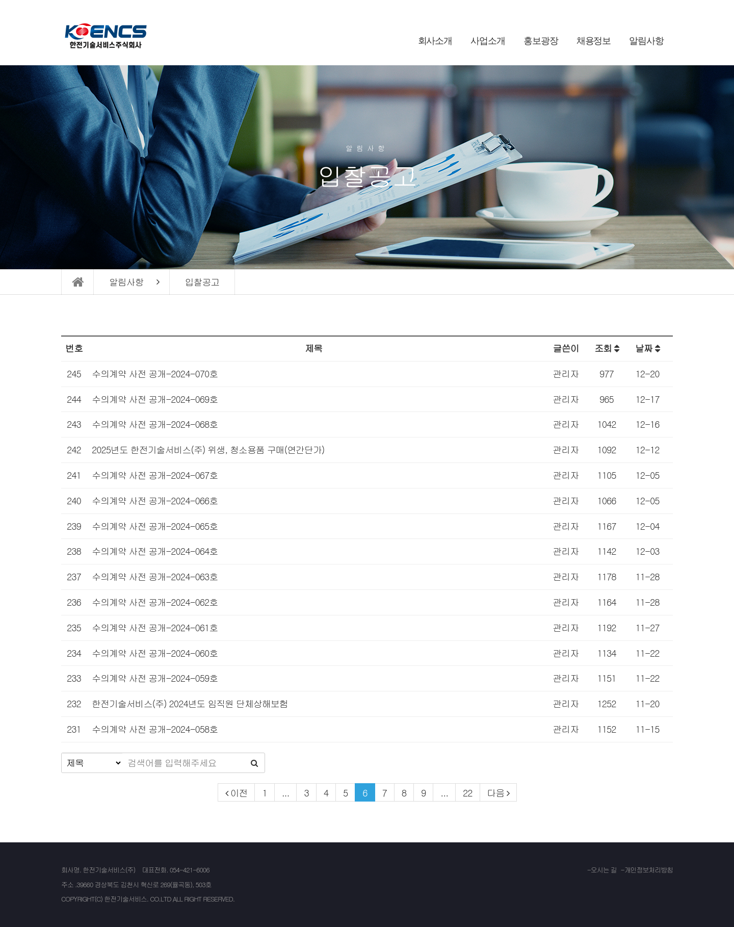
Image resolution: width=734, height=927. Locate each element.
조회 (606, 348)
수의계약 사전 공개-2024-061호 (155, 627)
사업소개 (487, 41)
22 (468, 792)
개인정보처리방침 (648, 869)
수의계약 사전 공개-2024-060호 (155, 653)
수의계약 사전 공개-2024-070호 (155, 373)
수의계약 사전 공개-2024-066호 (155, 500)
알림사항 (646, 41)
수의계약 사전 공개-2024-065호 (155, 526)
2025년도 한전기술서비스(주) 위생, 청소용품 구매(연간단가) (208, 449)
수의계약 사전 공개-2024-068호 (155, 424)
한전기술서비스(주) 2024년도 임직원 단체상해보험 (190, 703)
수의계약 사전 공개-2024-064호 (155, 551)
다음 (496, 792)
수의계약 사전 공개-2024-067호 (155, 475)
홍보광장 (540, 41)
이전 (239, 792)
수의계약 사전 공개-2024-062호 (155, 602)
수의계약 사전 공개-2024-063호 (155, 576)
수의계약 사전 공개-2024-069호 (155, 399)
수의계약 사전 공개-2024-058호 (155, 729)
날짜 (647, 348)
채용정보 (593, 41)
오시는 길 (604, 869)
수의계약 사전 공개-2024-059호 (155, 678)
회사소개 (435, 41)
